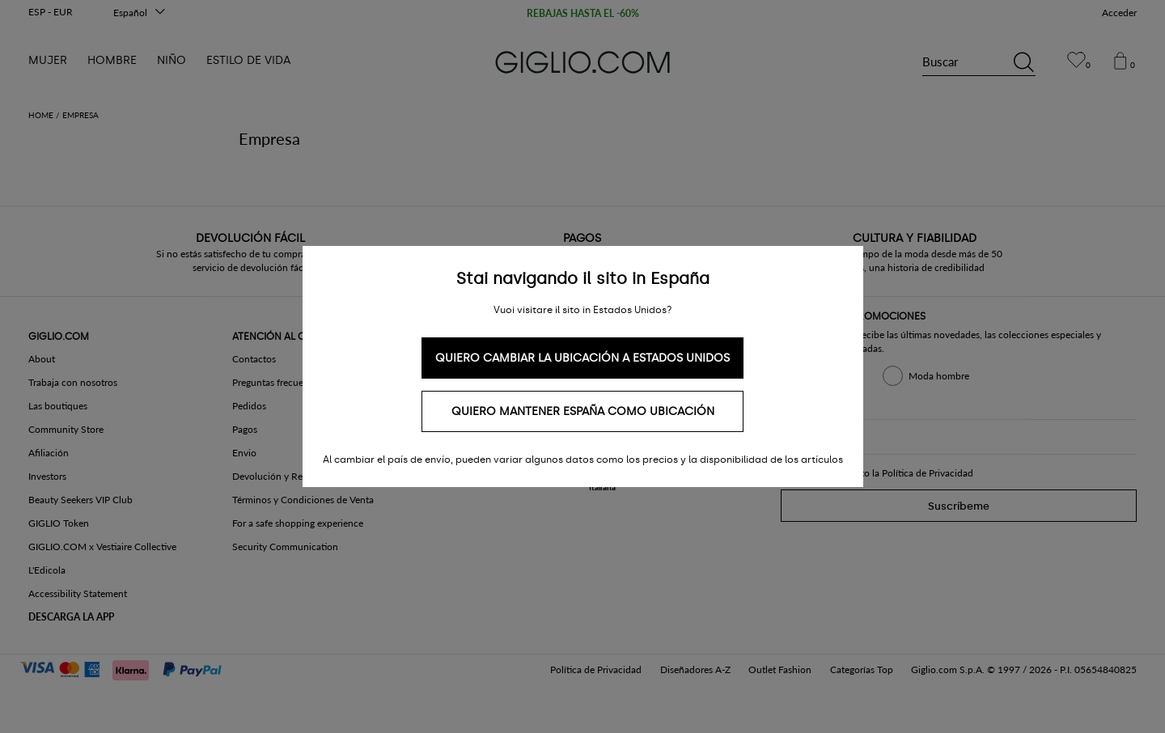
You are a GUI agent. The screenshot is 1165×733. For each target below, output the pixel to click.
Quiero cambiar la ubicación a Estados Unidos (582, 358)
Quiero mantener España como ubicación (582, 411)
